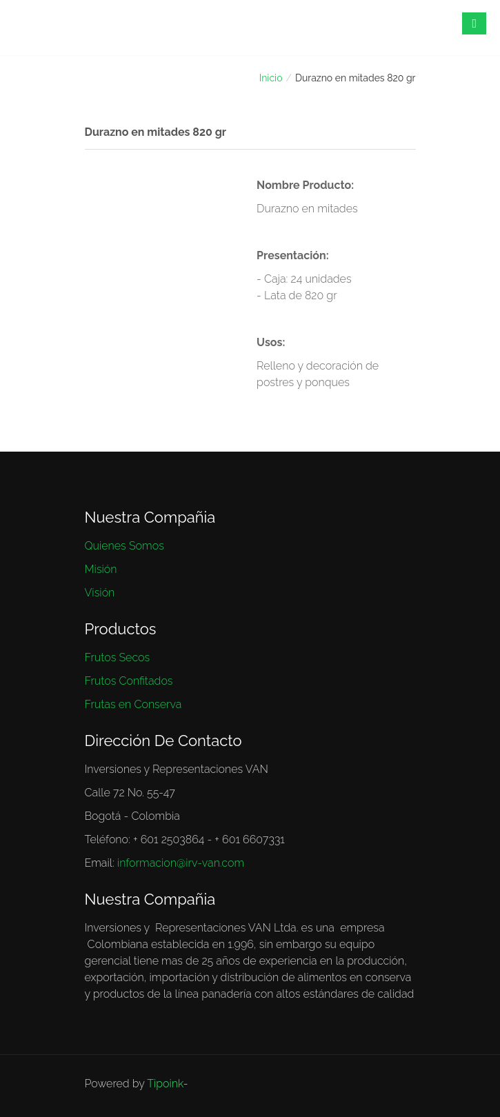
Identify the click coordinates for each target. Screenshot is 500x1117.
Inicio (271, 77)
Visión (100, 592)
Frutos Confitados (129, 680)
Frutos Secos (117, 657)
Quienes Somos (124, 545)
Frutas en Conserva (133, 704)
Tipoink (165, 1083)
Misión (101, 569)
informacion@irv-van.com (180, 862)
